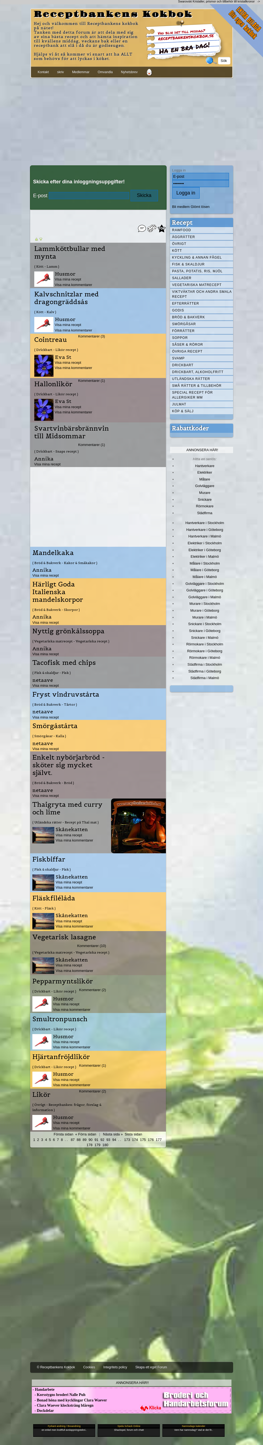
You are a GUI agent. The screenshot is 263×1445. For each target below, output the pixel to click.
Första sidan (63, 1134)
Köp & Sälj (183, 411)
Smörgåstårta (55, 726)
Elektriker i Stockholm (205, 543)
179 (97, 1145)
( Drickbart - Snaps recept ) (56, 451)
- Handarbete (43, 1389)
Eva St (63, 357)
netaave (42, 680)
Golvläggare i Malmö (204, 597)
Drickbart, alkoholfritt (198, 372)
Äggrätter (183, 237)
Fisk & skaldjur (188, 264)
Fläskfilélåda (53, 898)
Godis (178, 310)
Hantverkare (204, 466)
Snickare (204, 499)
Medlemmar (80, 72)
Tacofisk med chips (64, 662)
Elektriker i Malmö (205, 556)
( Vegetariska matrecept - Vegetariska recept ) (70, 641)
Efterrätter (185, 303)
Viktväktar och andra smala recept (202, 294)
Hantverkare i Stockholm (204, 523)
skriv (60, 72)
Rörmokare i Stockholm (204, 644)
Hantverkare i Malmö (204, 536)
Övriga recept (187, 351)
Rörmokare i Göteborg (204, 651)
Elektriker (204, 472)
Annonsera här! (202, 450)
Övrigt (179, 244)
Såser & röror (187, 345)
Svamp (178, 358)
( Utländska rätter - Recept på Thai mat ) (65, 822)
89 (84, 1140)
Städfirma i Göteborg (204, 671)
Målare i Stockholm (205, 563)
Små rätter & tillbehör (197, 386)
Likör (41, 1094)
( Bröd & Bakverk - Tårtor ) (54, 704)
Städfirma (204, 513)
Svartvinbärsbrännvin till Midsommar (71, 432)
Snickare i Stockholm (204, 624)
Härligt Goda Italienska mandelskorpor (57, 591)
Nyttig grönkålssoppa (68, 631)
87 (73, 1140)
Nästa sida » (113, 1134)
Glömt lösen (200, 207)
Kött (177, 251)
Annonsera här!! (132, 1383)
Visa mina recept (68, 279)
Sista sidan (133, 1134)
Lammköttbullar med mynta (69, 252)
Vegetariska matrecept (197, 285)
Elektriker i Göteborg (204, 550)
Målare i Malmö (205, 577)
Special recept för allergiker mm (192, 395)
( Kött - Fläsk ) (44, 908)
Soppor (180, 338)
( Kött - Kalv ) (45, 312)
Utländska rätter (191, 379)
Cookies (89, 1367)
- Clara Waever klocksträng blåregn (63, 1405)
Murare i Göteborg (204, 610)
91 (96, 1140)
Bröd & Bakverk (188, 317)
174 (135, 1140)
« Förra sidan (85, 1134)
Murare (204, 493)
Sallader (182, 278)
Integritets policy (115, 1367)
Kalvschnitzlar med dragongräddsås (66, 298)
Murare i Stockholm (205, 604)
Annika (43, 459)
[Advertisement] (131, 120)
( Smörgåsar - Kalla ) (49, 736)
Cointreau (50, 340)
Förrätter (183, 331)
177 (159, 1140)
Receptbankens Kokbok (113, 14)
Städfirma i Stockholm (205, 664)
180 (105, 1145)
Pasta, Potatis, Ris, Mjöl (197, 271)
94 (114, 1140)
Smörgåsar (184, 324)
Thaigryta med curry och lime (67, 808)
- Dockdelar (43, 1411)
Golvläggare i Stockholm (204, 584)
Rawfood (181, 230)
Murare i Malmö (205, 617)
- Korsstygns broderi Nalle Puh (59, 1395)
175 (143, 1140)
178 (90, 1145)
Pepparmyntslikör (62, 981)
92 (102, 1140)
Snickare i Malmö (204, 638)
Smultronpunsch (59, 1019)
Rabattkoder (190, 428)
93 (108, 1140)
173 (127, 1140)
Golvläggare (204, 486)
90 (90, 1140)
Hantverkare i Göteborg (204, 530)
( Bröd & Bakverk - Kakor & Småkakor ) (64, 563)
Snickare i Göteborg (204, 631)
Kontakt (43, 72)
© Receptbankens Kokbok (56, 1367)
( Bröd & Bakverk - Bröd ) (53, 783)
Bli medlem (181, 207)
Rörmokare (204, 506)
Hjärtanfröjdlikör (61, 1057)
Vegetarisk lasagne (64, 937)
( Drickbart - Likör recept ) (56, 350)
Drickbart (183, 365)
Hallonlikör (53, 384)
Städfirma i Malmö (204, 678)
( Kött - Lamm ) (46, 266)
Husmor (65, 274)
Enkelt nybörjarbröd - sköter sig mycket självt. (68, 765)
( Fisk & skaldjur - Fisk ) (51, 673)
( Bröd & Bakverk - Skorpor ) (56, 610)
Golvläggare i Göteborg (204, 590)
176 (151, 1140)
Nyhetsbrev (129, 72)
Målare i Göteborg (205, 570)
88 (79, 1140)
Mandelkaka (53, 553)
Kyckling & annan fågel (197, 257)
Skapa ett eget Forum (151, 1367)
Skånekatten (72, 829)
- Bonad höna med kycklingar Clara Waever (69, 1400)
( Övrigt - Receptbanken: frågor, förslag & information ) (66, 1107)
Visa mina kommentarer (73, 285)
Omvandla (105, 72)
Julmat (179, 404)
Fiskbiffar (48, 859)
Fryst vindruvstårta (65, 694)
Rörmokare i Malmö (204, 658)
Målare (204, 479)
